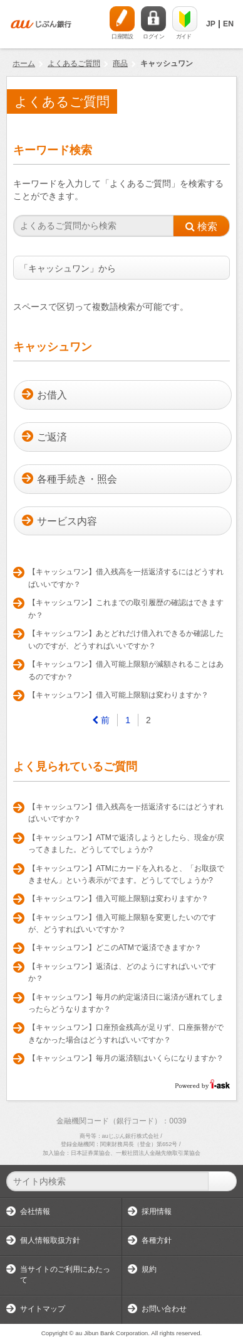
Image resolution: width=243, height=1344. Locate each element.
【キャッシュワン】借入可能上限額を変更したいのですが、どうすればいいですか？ (122, 923)
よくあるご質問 (74, 63)
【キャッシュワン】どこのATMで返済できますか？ (115, 947)
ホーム (24, 63)
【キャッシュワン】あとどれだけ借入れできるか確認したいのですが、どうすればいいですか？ (126, 639)
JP (210, 23)
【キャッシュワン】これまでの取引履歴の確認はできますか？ (126, 609)
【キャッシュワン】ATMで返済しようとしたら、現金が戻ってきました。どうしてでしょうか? (126, 844)
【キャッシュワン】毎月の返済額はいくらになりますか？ (126, 1058)
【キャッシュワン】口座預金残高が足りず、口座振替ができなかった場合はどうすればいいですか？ (126, 1033)
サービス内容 (67, 521)
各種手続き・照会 (77, 479)
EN (228, 23)
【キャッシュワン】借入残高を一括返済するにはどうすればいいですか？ (126, 578)
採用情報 (157, 1211)
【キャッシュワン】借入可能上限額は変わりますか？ (118, 695)
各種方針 (157, 1240)
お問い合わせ (164, 1308)
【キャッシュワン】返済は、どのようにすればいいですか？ (122, 972)
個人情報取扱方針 (50, 1240)
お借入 (52, 395)
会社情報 (35, 1211)
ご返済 (52, 437)
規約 (149, 1269)
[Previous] (101, 720)
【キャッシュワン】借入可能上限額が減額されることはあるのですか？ (126, 670)
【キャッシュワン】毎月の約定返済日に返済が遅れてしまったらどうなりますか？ (126, 1003)
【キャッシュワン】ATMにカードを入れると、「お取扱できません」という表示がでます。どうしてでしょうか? (126, 874)
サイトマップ (42, 1308)
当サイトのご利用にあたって (65, 1275)
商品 (120, 63)
